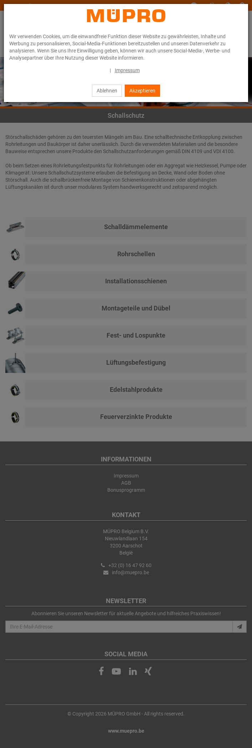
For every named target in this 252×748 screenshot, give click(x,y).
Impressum (127, 70)
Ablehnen (107, 91)
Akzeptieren (142, 91)
